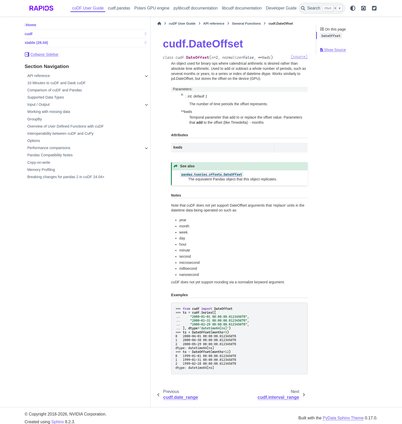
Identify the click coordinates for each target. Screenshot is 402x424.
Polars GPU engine (151, 8)
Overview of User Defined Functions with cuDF (65, 126)
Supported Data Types (45, 97)
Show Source (333, 50)
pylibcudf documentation (196, 8)
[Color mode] (353, 8)
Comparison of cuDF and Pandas (54, 90)
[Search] (322, 8)
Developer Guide (281, 8)
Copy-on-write (38, 162)
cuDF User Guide (88, 8)
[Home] (119, 23)
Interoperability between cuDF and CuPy (60, 133)
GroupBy (34, 119)
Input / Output (38, 104)
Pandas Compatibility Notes (50, 155)
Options (33, 141)
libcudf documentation (242, 8)
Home (31, 25)
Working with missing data (48, 112)
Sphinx (57, 417)
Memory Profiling (41, 170)
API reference (38, 76)
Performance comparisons (48, 148)
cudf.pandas (119, 8)
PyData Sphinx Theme (343, 413)
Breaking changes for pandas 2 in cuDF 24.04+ (65, 177)
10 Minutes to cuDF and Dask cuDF (56, 83)
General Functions (206, 23)
